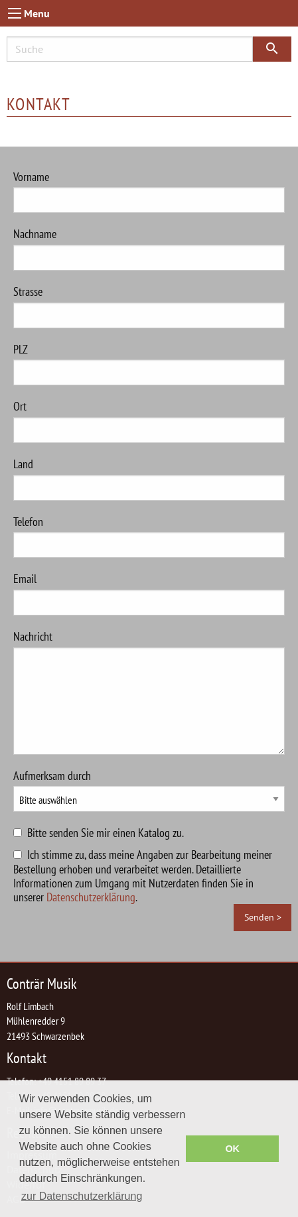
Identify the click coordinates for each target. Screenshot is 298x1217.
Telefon (149, 536)
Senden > (262, 917)
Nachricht (149, 692)
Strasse (149, 306)
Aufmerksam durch (149, 790)
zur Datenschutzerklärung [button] (81, 1196)
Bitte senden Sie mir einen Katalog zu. (105, 832)
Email (149, 593)
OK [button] (232, 1148)
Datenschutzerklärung (90, 897)
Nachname (149, 248)
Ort (149, 421)
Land (149, 478)
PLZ (149, 364)
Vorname (149, 191)
